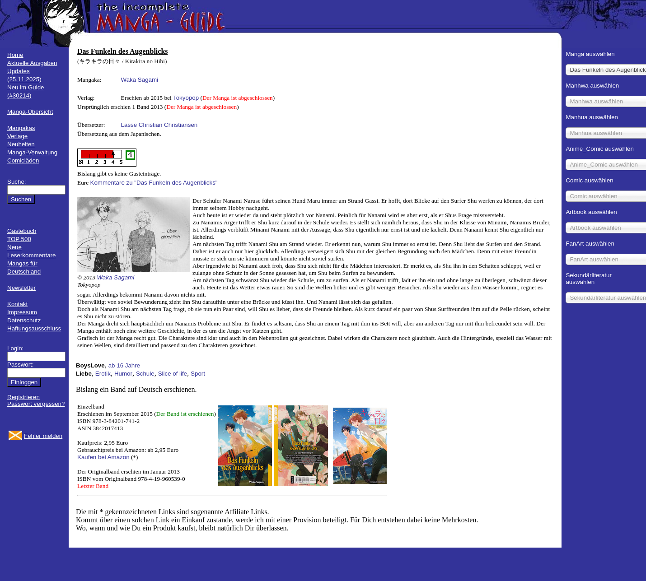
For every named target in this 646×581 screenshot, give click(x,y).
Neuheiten (21, 144)
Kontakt (17, 304)
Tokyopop (186, 97)
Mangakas (21, 128)
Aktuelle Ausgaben (32, 63)
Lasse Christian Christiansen (159, 124)
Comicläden (23, 160)
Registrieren (23, 397)
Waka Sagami (139, 79)
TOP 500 (19, 239)
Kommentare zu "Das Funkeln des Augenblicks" (154, 182)
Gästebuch (21, 231)
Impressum (22, 312)
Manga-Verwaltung (32, 152)
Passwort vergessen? (36, 403)
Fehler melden (43, 435)
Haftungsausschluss (34, 328)
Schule (145, 373)
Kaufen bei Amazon (103, 457)
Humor (123, 373)
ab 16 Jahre (124, 365)
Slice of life (172, 373)
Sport (198, 373)
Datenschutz (24, 320)
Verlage (17, 136)
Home (15, 54)
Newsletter (21, 287)
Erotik (103, 373)
